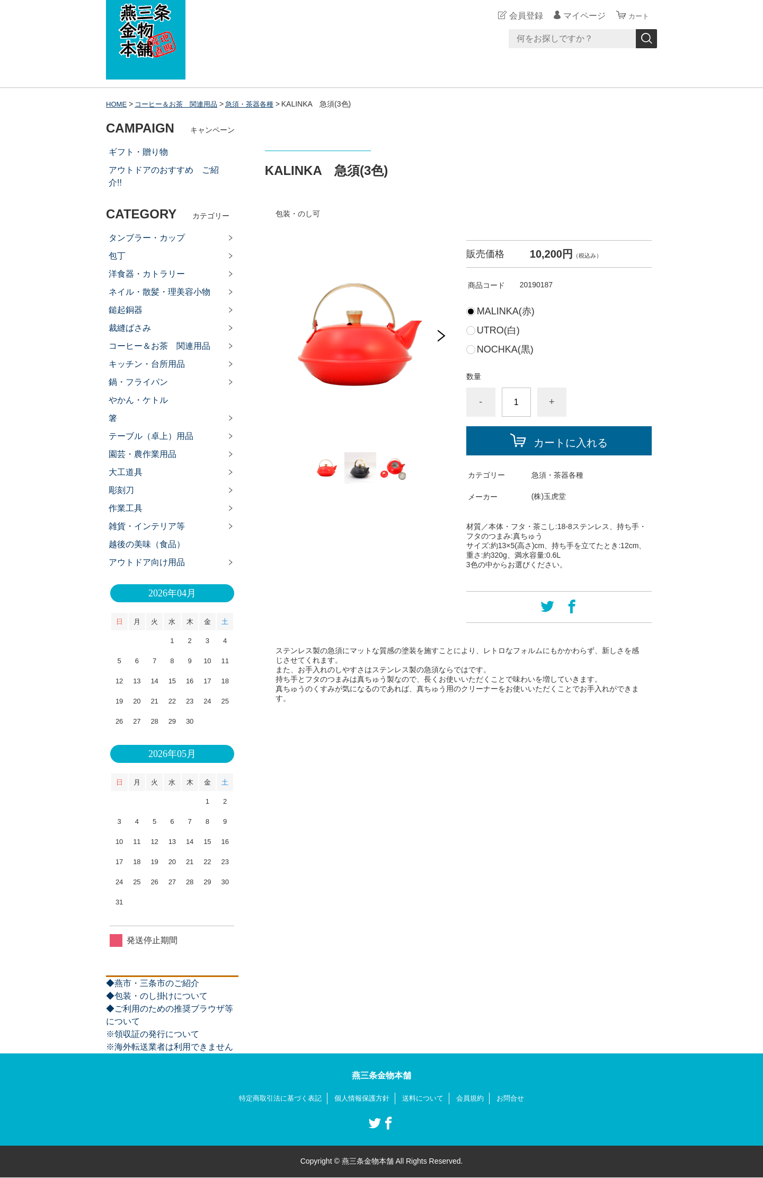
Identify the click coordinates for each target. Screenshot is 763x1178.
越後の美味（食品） (147, 544)
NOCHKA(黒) (505, 349)
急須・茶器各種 (259, 104)
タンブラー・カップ (147, 237)
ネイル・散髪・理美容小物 (159, 291)
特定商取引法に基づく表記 (274, 1098)
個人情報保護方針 (361, 1098)
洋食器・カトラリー (147, 273)
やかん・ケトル (138, 400)
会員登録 (521, 15)
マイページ (579, 15)
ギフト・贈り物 (138, 151)
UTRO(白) (498, 330)
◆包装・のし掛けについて (157, 995)
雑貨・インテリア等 (147, 526)
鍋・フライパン (138, 381)
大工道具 (126, 472)
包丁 (117, 255)
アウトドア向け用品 (147, 562)
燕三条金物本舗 (381, 1075)
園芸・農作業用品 (142, 454)
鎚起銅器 (126, 309)
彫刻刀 (121, 490)
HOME (117, 104)
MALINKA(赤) (506, 311)
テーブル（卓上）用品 (151, 436)
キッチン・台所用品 (147, 363)
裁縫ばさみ (130, 327)
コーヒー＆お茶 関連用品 (180, 104)
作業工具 (126, 508)
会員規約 (476, 1098)
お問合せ (518, 1098)
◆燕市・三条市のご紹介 (152, 983)
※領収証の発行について (152, 1034)
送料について (426, 1098)
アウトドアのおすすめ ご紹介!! (164, 176)
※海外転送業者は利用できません (169, 1046)
